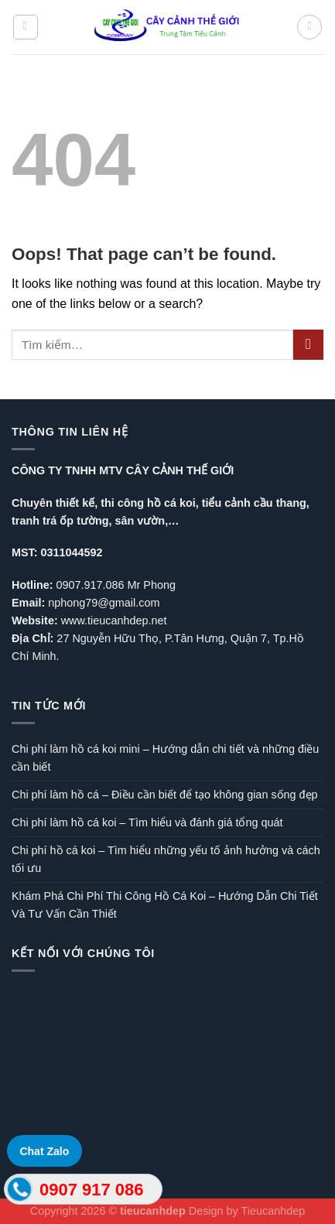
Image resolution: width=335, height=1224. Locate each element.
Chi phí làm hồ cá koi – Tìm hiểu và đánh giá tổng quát (147, 822)
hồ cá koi (171, 503)
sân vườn (140, 521)
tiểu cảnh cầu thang (254, 503)
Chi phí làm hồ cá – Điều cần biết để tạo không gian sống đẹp (165, 794)
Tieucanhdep (273, 1211)
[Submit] (308, 345)
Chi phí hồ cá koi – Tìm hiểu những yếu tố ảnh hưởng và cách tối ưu (166, 859)
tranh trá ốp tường (60, 521)
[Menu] (25, 27)
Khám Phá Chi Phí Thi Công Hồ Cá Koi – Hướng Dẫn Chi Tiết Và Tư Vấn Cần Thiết (165, 905)
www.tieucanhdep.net (114, 620)
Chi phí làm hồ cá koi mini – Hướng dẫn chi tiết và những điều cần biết (165, 758)
